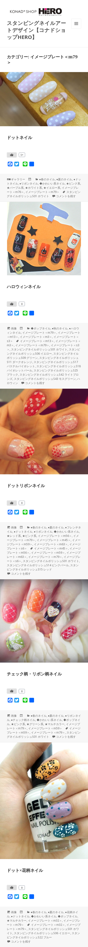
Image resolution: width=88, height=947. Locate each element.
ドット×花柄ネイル (25, 870)
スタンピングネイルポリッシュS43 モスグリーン (45, 379)
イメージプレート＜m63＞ (51, 544)
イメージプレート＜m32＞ (45, 921)
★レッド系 (14, 536)
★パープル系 (15, 188)
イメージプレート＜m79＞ (42, 192)
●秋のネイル (60, 328)
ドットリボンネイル (26, 485)
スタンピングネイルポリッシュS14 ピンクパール (38, 565)
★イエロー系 (51, 188)
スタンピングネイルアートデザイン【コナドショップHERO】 (36, 29)
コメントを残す (66, 196)
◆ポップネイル (40, 328)
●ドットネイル (23, 532)
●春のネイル (47, 179)
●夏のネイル (64, 179)
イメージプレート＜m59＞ (48, 553)
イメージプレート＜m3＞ (36, 337)
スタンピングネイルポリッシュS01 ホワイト (43, 194)
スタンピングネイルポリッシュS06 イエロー (43, 351)
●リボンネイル (28, 183)
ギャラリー (18, 179)
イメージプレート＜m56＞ (55, 536)
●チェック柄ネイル (23, 720)
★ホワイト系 (33, 188)
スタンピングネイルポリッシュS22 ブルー (43, 935)
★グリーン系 (35, 724)
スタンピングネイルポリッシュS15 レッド (43, 567)
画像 (14, 328)
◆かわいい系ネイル (52, 183)
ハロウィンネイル (24, 286)
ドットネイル (19, 137)
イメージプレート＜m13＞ (37, 341)
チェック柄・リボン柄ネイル (34, 674)
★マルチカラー (55, 724)
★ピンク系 (73, 183)
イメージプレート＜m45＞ (54, 540)
